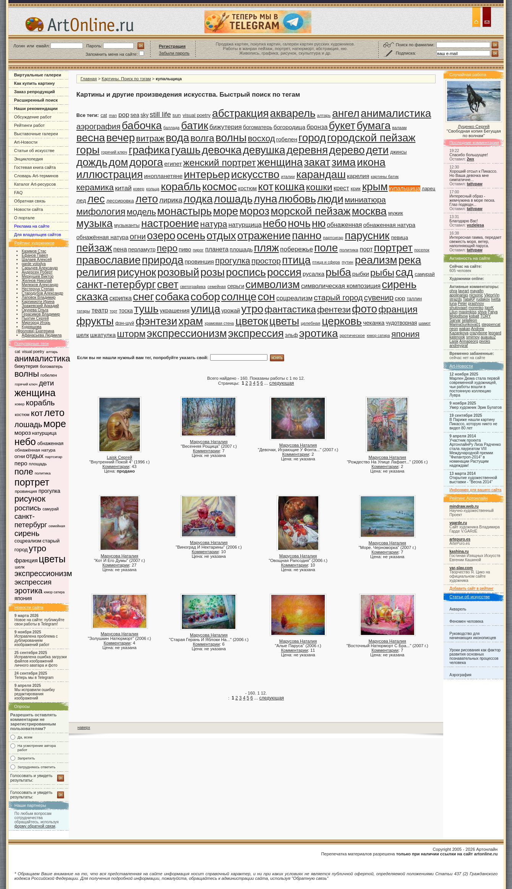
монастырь (184, 211)
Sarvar (455, 320)
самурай (50, 509)
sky (145, 115)
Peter (462, 303)
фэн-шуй (124, 323)
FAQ (18, 192)
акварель (293, 113)
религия (96, 272)
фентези (334, 309)
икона (371, 162)
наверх (84, 727)
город (312, 138)
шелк (20, 567)
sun (176, 115)
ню (319, 223)
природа (162, 260)
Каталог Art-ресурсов (35, 184)
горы (88, 150)
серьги (235, 286)
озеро (161, 235)
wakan (464, 329)
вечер (120, 138)
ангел (346, 113)
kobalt (474, 316)
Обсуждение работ (33, 117)
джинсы (398, 152)
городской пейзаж (371, 138)
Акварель (457, 609)
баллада (172, 127)
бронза (316, 127)
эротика (28, 590)
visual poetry (33, 352)
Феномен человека (466, 621)
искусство (255, 174)
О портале (24, 217)
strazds (455, 299)
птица (296, 260)
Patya (493, 312)
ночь (299, 223)
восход (261, 138)
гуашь (186, 150)
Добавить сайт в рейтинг (471, 588)
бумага (373, 125)
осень (191, 235)
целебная (310, 323)
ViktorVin (491, 295)
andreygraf (458, 345)
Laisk (454, 341)
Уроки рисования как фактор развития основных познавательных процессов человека (475, 656)
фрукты (95, 321)
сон (266, 297)
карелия (358, 176)
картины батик (385, 176)
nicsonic (476, 295)
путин (347, 262)
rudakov (483, 299)
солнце (238, 297)
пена (120, 249)
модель (141, 212)
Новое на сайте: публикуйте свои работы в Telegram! (40, 622)
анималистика (42, 358)
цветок (251, 321)
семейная (57, 526)
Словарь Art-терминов (36, 175)
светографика (193, 287)
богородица (289, 127)
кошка (290, 187)
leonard (494, 333)
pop (123, 114)
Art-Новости (25, 142)
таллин (414, 298)
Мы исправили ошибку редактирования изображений (35, 694)
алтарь (52, 352)
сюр (400, 298)
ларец (428, 188)
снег (143, 297)
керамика (95, 187)
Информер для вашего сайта (475, 490)
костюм (22, 414)
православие (108, 260)
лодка (197, 199)
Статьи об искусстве (34, 150)
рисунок (30, 499)
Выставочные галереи (36, 133)
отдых (35, 456)
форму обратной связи (35, 826)
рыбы (382, 272)
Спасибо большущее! (468, 155)
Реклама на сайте (32, 226)
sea (134, 115)
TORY (485, 316)
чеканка (374, 322)
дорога (146, 162)
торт (113, 311)
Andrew (477, 329)
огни (20, 456)
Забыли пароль (174, 53)
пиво (185, 249)
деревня (307, 150)
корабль (40, 402)
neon (453, 329)
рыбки (360, 273)
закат (317, 162)
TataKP (469, 299)
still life (160, 114)
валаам (399, 127)
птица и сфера (326, 262)
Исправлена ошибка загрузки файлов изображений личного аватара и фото (41, 661)
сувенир (379, 297)
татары (83, 311)
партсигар (53, 457)
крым (375, 187)
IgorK (489, 308)
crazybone (479, 333)
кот (37, 413)
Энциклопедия (28, 159)
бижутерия (27, 366)
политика (43, 473)
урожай (230, 311)
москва (369, 211)
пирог (198, 250)
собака (172, 297)
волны (27, 374)
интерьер (207, 174)
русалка (313, 273)
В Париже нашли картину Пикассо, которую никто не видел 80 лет (473, 424)
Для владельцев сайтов (37, 234)
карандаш (320, 174)
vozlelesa (475, 225)
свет (167, 284)
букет (342, 125)
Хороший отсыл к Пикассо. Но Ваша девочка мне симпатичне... (473, 175)
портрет (32, 482)
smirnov (473, 337)
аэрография (98, 126)
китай (123, 188)
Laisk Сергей (119, 457)
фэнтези (156, 321)
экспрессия (33, 582)
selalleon (469, 320)
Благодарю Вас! (463, 221)
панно (306, 235)
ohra (453, 291)
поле (24, 471)
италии (288, 176)
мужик (395, 213)
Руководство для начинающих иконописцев (472, 636)
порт (366, 249)
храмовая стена (219, 323)
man (113, 115)
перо (21, 463)
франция (26, 560)
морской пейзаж (310, 211)
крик (356, 188)
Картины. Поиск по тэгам (126, 78)
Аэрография (460, 675)
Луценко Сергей (473, 126)
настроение (170, 223)
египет (173, 163)
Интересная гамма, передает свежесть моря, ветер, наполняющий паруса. (475, 241)
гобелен (49, 374)
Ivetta (496, 299)
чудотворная (401, 323)
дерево (347, 150)
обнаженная (50, 443)
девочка (221, 150)
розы (212, 272)
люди (330, 199)
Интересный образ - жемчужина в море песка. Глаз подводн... (472, 200)
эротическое (352, 335)
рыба (338, 272)
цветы (52, 559)
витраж (150, 138)
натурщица (44, 433)
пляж (266, 248)
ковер (19, 404)
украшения (175, 310)
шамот (425, 323)
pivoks (484, 341)
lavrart (463, 291)
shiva (482, 312)
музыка (94, 223)
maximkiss (467, 312)
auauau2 (488, 337)
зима (344, 162)
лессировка (120, 201)
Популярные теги (32, 343)
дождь (91, 162)
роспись (28, 508)
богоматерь (51, 366)
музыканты (127, 225)
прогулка (49, 491)
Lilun (453, 312)
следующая (281, 383)
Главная (89, 78)
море (54, 423)
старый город (338, 297)
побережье (296, 249)
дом (118, 162)
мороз (23, 432)
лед (81, 200)
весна (90, 138)
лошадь (28, 424)
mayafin (476, 291)
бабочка (142, 125)
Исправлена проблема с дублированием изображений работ (36, 640)
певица (399, 237)
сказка (92, 297)
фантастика (290, 309)
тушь (146, 309)
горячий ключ (26, 384)
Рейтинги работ (29, 125)
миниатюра (365, 199)
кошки (319, 187)
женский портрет (219, 162)
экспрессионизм (43, 573)
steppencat (490, 324)
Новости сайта (28, 209)
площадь (38, 464)
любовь (297, 199)
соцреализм (28, 541)
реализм (376, 260)
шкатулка (103, 335)
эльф (291, 335)
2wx (470, 159)
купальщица (404, 188)
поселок (421, 250)
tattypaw (475, 184)
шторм (131, 334)
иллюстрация (109, 174)
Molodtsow (458, 316)
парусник (367, 235)
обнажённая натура (35, 449)
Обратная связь (29, 201)
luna (453, 303)
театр (100, 310)
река (410, 260)
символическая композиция (341, 285)
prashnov (476, 303)
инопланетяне (163, 176)
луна (265, 199)
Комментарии (115, 466)
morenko (475, 308)
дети (46, 383)
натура (213, 224)
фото (364, 309)
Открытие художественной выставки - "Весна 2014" (473, 480)
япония (23, 598)
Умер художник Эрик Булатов (475, 407)
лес (96, 199)
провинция (26, 491)
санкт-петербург (31, 520)
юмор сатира (54, 592)
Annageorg (468, 341)
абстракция (240, 113)
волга (202, 138)
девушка (264, 150)
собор (205, 297)
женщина (35, 392)
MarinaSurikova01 (464, 324)
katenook (457, 337)
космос (219, 187)
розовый (178, 272)
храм (190, 321)
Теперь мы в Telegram (34, 677)
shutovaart (458, 308)
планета (216, 249)
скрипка (120, 298)
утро (37, 548)
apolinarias (458, 295)
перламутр (142, 249)
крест (341, 188)
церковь (341, 321)
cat (17, 352)
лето (54, 412)
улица (205, 309)
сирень (27, 533)
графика (149, 150)
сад (404, 272)
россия (284, 272)
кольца (152, 188)
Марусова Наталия (208, 441)
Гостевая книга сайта (35, 167)
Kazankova (458, 333)
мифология (101, 211)
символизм (272, 284)
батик (194, 125)
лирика (170, 200)
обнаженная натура (389, 225)
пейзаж (94, 248)
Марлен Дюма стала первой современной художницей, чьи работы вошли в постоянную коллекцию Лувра (474, 386)
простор (266, 260)
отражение (264, 235)
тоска (126, 311)
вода (177, 138)
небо (25, 441)
